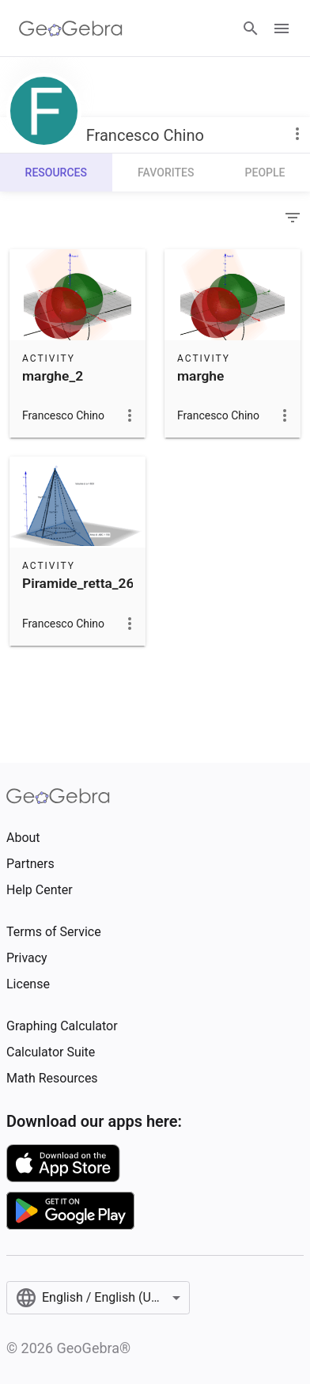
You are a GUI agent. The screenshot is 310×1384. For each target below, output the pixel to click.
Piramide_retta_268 (82, 583)
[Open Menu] (281, 28)
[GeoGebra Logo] (71, 28)
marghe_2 (52, 376)
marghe (200, 376)
